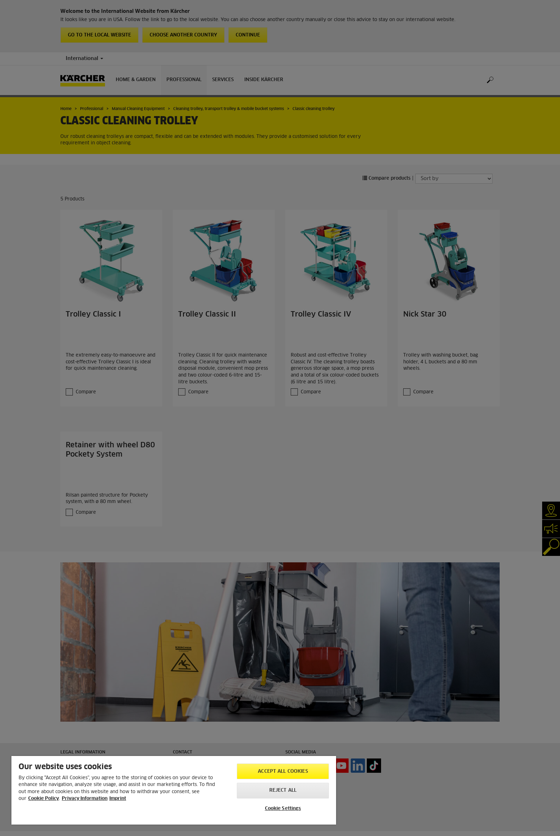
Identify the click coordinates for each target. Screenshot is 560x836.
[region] (173, 790)
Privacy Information (85, 798)
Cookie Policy (43, 798)
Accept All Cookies (283, 771)
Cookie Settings (283, 808)
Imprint (117, 798)
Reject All (282, 790)
